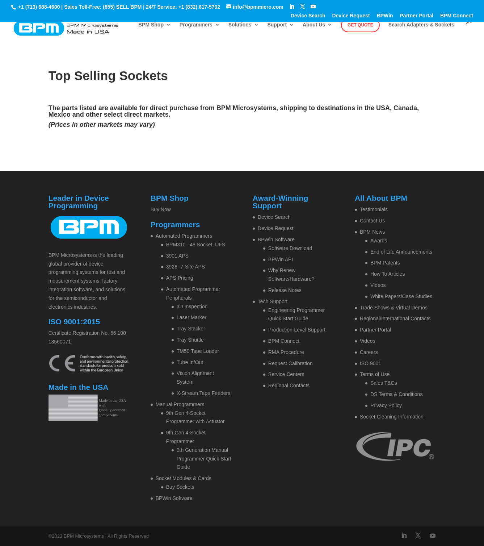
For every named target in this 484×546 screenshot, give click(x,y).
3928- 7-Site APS (185, 267)
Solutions (240, 25)
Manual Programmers (180, 404)
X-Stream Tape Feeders (203, 393)
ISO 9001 (370, 363)
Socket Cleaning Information (392, 417)
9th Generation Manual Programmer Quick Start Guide (204, 458)
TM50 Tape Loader (198, 351)
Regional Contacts (289, 385)
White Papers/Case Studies (401, 296)
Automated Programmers (184, 236)
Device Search (308, 15)
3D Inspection (192, 306)
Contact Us (372, 221)
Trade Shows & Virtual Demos (394, 307)
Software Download (290, 248)
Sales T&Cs (383, 383)
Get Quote (360, 25)
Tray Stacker (191, 329)
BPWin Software (174, 498)
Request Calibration (290, 363)
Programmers (196, 25)
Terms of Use (375, 374)
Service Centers (286, 374)
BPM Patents (385, 263)
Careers (369, 352)
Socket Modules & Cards (183, 478)
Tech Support (273, 301)
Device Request (351, 15)
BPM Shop (151, 25)
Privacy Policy (386, 405)
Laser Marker (191, 317)
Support (277, 25)
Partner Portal (417, 15)
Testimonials (374, 209)
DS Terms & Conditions (396, 394)
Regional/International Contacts (395, 318)
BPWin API (280, 259)
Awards (378, 240)
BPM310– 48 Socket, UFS (195, 244)
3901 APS (177, 256)
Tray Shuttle (190, 340)
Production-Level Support (296, 330)
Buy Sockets (180, 487)
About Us (314, 25)
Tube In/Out (190, 362)
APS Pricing (179, 278)
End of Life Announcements (401, 252)
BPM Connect (456, 15)
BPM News (372, 232)
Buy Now (161, 209)
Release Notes (285, 290)
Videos (378, 285)
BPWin (385, 15)
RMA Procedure (286, 352)
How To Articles (387, 274)
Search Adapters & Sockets (421, 25)
